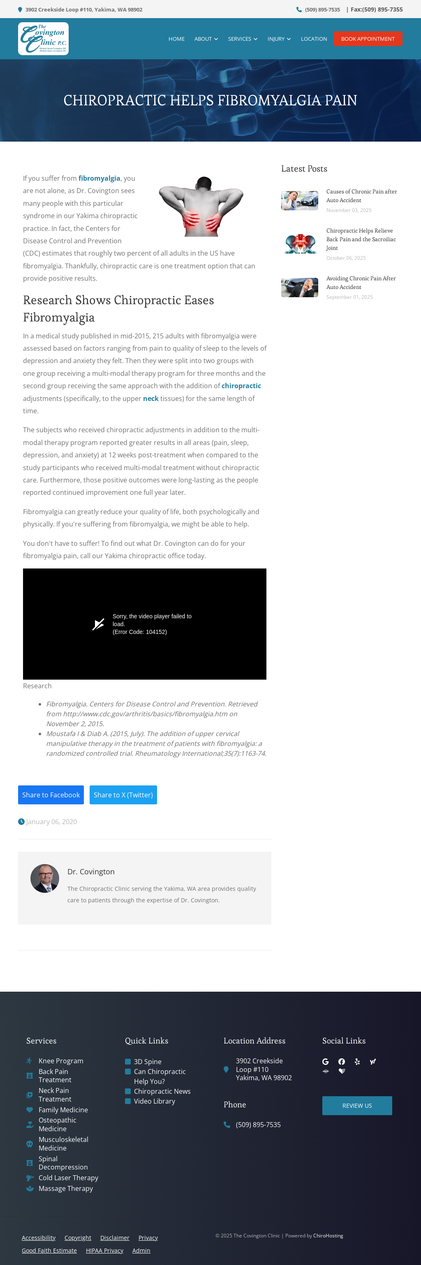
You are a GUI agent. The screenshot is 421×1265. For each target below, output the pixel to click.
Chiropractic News (162, 1091)
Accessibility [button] (39, 1238)
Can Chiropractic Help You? (160, 1076)
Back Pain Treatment (55, 1076)
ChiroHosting (328, 1235)
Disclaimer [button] (115, 1238)
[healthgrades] (342, 1071)
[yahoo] (373, 1062)
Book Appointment (368, 39)
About (199, 39)
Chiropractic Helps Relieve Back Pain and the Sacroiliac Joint (361, 239)
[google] (325, 1062)
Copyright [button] (78, 1238)
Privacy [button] (148, 1238)
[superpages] (325, 1071)
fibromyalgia (99, 178)
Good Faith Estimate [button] (49, 1250)
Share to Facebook (51, 794)
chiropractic (241, 385)
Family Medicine (63, 1110)
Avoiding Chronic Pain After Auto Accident (361, 283)
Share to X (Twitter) (123, 794)
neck (151, 398)
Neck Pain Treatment (55, 1095)
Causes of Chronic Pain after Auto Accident (361, 196)
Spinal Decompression (63, 1163)
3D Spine (148, 1061)
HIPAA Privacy (104, 1250)
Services (235, 39)
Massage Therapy (66, 1188)
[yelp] (357, 1062)
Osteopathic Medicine (57, 1124)
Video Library (154, 1101)
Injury (272, 39)
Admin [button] (141, 1250)
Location (310, 39)
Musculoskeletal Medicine (63, 1144)
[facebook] (341, 1062)
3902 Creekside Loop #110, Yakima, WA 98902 (80, 9)
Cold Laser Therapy (68, 1178)
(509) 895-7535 (318, 9)
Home (172, 39)
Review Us (357, 1105)
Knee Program (61, 1061)
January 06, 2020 (47, 821)
